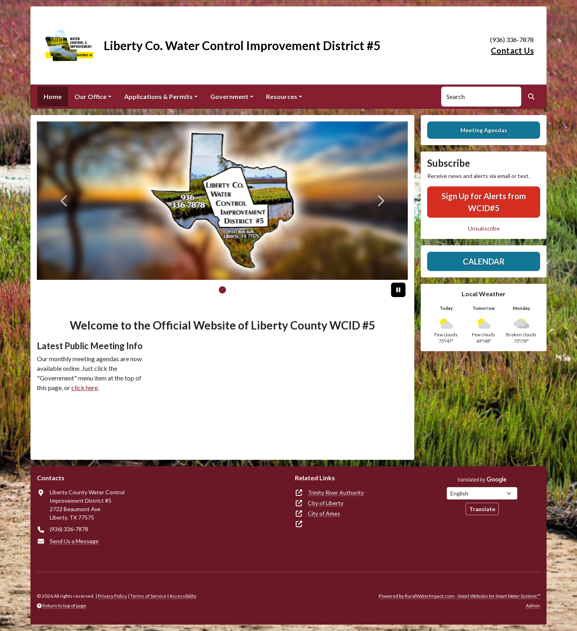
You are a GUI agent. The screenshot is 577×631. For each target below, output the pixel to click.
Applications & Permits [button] (158, 96)
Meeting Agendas (483, 130)
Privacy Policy (112, 596)
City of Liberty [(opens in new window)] (325, 503)
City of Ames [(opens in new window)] (324, 513)
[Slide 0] (222, 290)
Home (53, 96)
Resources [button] (281, 96)
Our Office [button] (91, 96)
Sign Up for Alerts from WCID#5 (484, 202)
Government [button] (229, 96)
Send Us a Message (74, 541)
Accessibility (182, 596)
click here (84, 387)
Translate (482, 509)
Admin (533, 606)
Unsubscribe (484, 228)
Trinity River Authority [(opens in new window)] (336, 492)
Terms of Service (148, 596)
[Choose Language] (482, 493)
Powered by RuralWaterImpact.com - (459, 596)
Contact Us (512, 50)
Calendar (484, 261)
